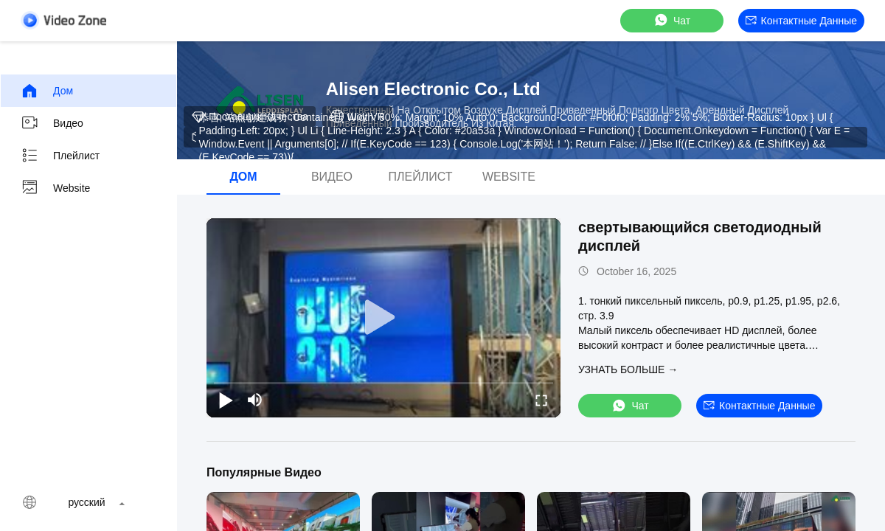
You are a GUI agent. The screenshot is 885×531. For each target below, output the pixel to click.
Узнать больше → (628, 369)
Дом (47, 91)
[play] (383, 317)
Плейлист (60, 155)
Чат (671, 20)
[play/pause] (225, 400)
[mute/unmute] (255, 400)
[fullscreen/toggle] (541, 400)
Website (55, 188)
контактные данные (801, 21)
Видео (52, 123)
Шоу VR (357, 116)
